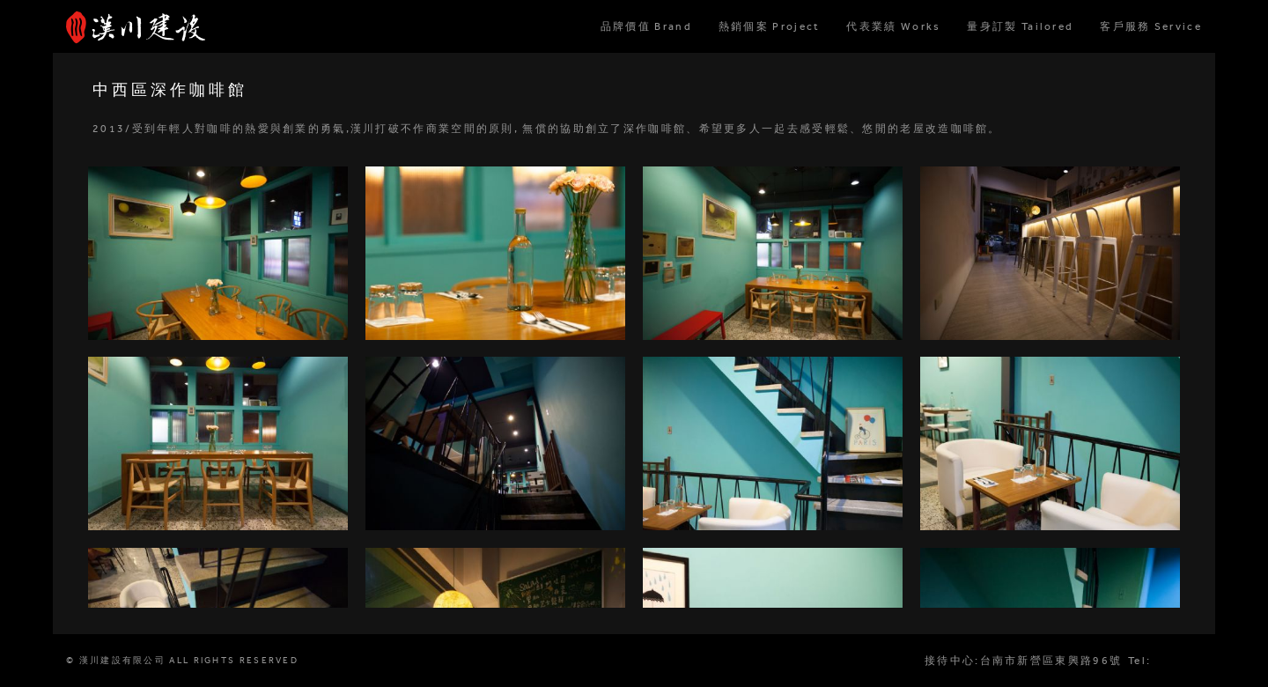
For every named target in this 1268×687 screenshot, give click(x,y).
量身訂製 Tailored (1020, 26)
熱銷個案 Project (770, 26)
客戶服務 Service (1151, 26)
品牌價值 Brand (646, 26)
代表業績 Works (893, 26)
